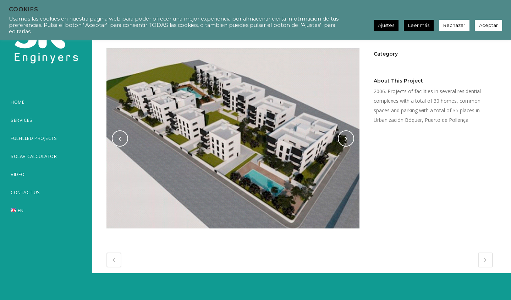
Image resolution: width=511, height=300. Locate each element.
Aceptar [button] (488, 25)
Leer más (418, 25)
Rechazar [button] (454, 25)
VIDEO (18, 174)
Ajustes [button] (386, 25)
